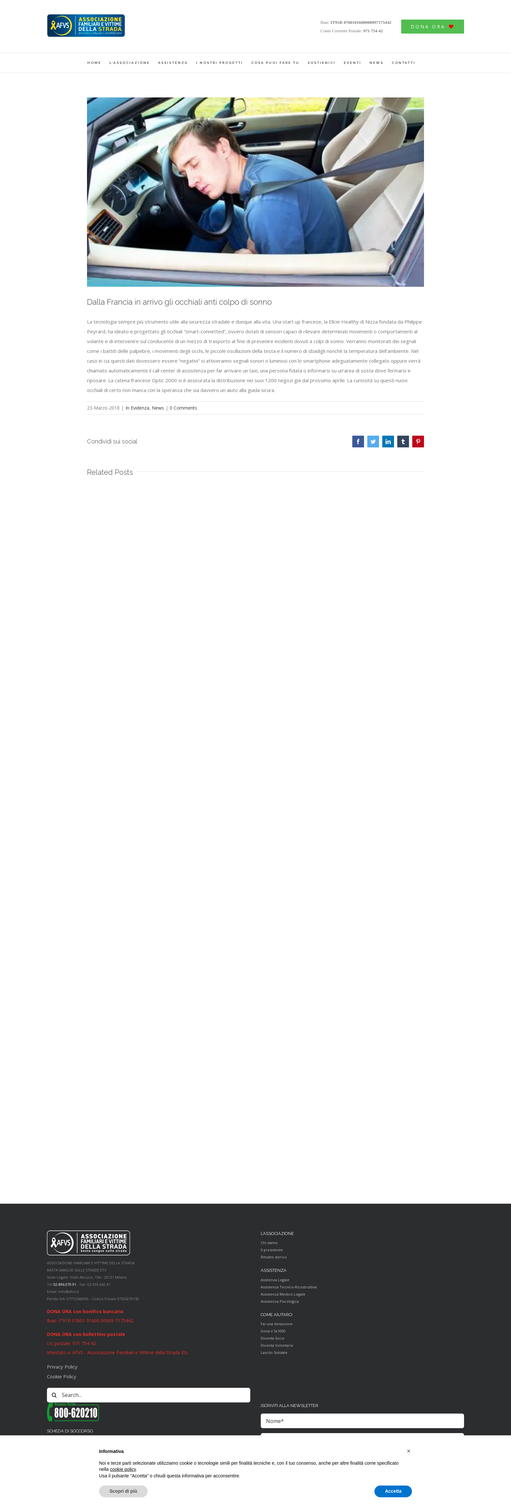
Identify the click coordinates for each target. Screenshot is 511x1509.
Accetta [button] (393, 1491)
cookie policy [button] (123, 1469)
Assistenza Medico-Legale (283, 1294)
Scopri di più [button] (123, 1491)
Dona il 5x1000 (273, 1330)
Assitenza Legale (275, 1279)
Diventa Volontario (277, 1345)
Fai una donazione (277, 1323)
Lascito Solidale (274, 1352)
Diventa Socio (273, 1338)
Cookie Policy (61, 1376)
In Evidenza (137, 408)
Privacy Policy (62, 1366)
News (158, 408)
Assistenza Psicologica (280, 1301)
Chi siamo (269, 1242)
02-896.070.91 (64, 1284)
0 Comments (183, 408)
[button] (408, 1451)
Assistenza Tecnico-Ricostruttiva (289, 1286)
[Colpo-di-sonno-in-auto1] (255, 192)
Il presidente (272, 1249)
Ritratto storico (274, 1257)
